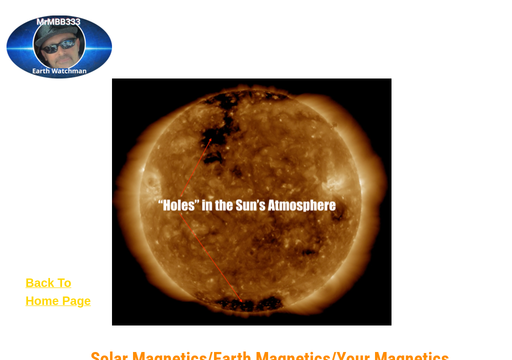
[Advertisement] (450, 172)
